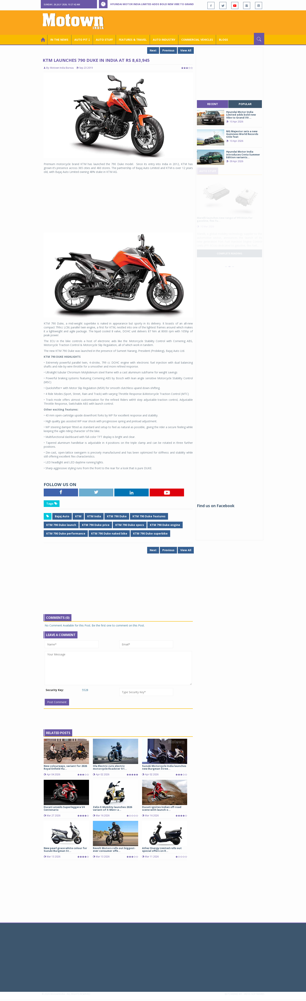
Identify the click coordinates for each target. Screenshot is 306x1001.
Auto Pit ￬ (82, 39)
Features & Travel (133, 39)
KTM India (94, 516)
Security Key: (55, 690)
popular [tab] (245, 104)
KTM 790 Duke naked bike (109, 533)
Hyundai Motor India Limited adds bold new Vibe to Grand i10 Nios (157, 4)
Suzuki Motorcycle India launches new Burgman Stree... (164, 767)
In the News (59, 39)
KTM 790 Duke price (95, 525)
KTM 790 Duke (117, 516)
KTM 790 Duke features (149, 516)
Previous (168, 50)
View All (185, 50)
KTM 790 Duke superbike (150, 533)
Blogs (223, 39)
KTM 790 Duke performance (65, 533)
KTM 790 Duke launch (61, 525)
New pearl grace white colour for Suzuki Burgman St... (65, 849)
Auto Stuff (104, 39)
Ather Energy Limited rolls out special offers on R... (162, 849)
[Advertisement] (193, 22)
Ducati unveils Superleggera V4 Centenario (64, 808)
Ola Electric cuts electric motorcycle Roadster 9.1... (110, 767)
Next (153, 50)
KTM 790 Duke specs (129, 525)
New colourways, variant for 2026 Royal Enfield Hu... (65, 767)
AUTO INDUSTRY (164, 39)
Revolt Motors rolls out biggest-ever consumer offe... (114, 849)
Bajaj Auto (62, 516)
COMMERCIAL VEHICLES (197, 39)
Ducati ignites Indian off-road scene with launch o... (161, 808)
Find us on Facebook (215, 505)
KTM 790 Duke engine (165, 525)
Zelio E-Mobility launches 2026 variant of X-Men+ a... (112, 808)
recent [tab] (212, 104)
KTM (78, 516)
